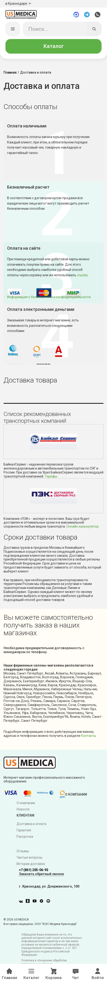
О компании (26, 804)
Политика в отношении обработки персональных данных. (44, 963)
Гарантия (24, 831)
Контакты (88, 736)
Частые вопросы (29, 858)
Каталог (53, 47)
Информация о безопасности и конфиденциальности (49, 298)
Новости (23, 810)
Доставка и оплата (31, 825)
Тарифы (51, 477)
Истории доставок (31, 865)
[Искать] (94, 30)
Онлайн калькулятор (82, 527)
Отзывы (23, 852)
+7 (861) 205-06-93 (33, 871)
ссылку (82, 276)
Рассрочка (25, 837)
